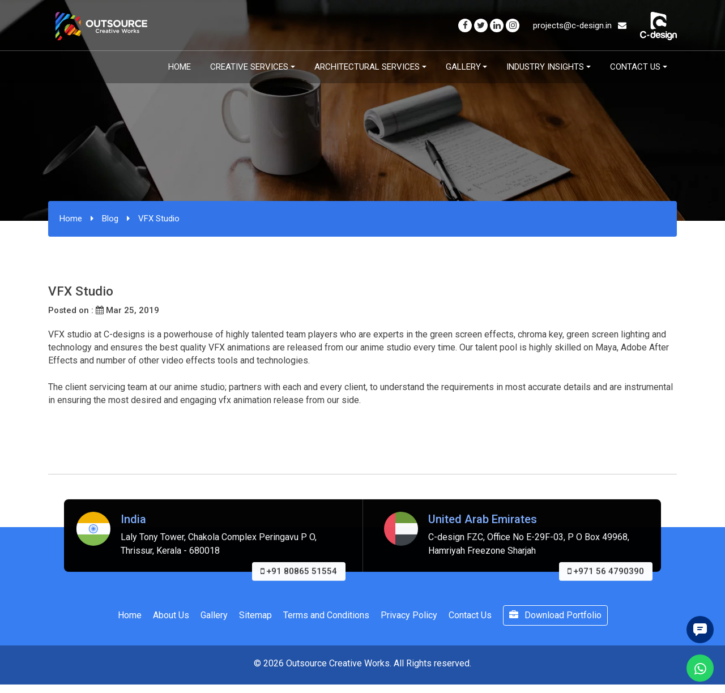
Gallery (463, 67)
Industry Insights (545, 67)
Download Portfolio (555, 615)
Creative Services (249, 67)
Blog (110, 218)
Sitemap (255, 615)
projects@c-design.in (579, 25)
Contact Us (635, 67)
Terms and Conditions (326, 615)
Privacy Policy (409, 615)
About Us (171, 615)
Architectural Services (367, 67)
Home (179, 67)
